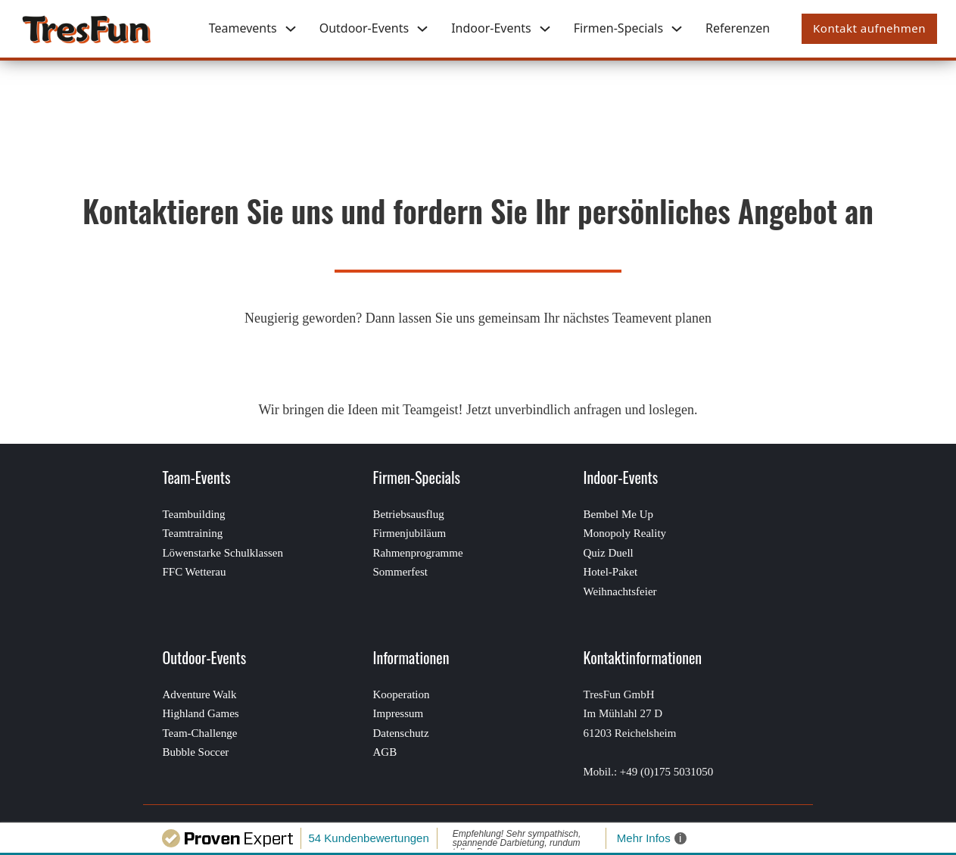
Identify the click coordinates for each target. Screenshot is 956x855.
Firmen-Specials (618, 28)
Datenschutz (400, 733)
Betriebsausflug (408, 514)
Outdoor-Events (364, 28)
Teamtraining (192, 533)
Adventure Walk (199, 694)
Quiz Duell (609, 553)
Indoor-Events (491, 28)
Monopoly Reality (625, 533)
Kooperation (400, 694)
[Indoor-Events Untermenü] (545, 29)
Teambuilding (193, 514)
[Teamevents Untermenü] (291, 29)
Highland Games (200, 713)
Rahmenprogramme (417, 553)
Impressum (397, 713)
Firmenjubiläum (409, 533)
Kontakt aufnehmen (869, 28)
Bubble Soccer (195, 752)
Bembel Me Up (618, 514)
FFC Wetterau (194, 572)
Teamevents (243, 28)
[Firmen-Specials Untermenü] (677, 29)
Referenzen (737, 28)
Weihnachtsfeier (620, 591)
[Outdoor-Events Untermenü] (422, 29)
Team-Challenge (199, 733)
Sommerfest (400, 572)
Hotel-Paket (611, 572)
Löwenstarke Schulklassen (222, 553)
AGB (384, 752)
